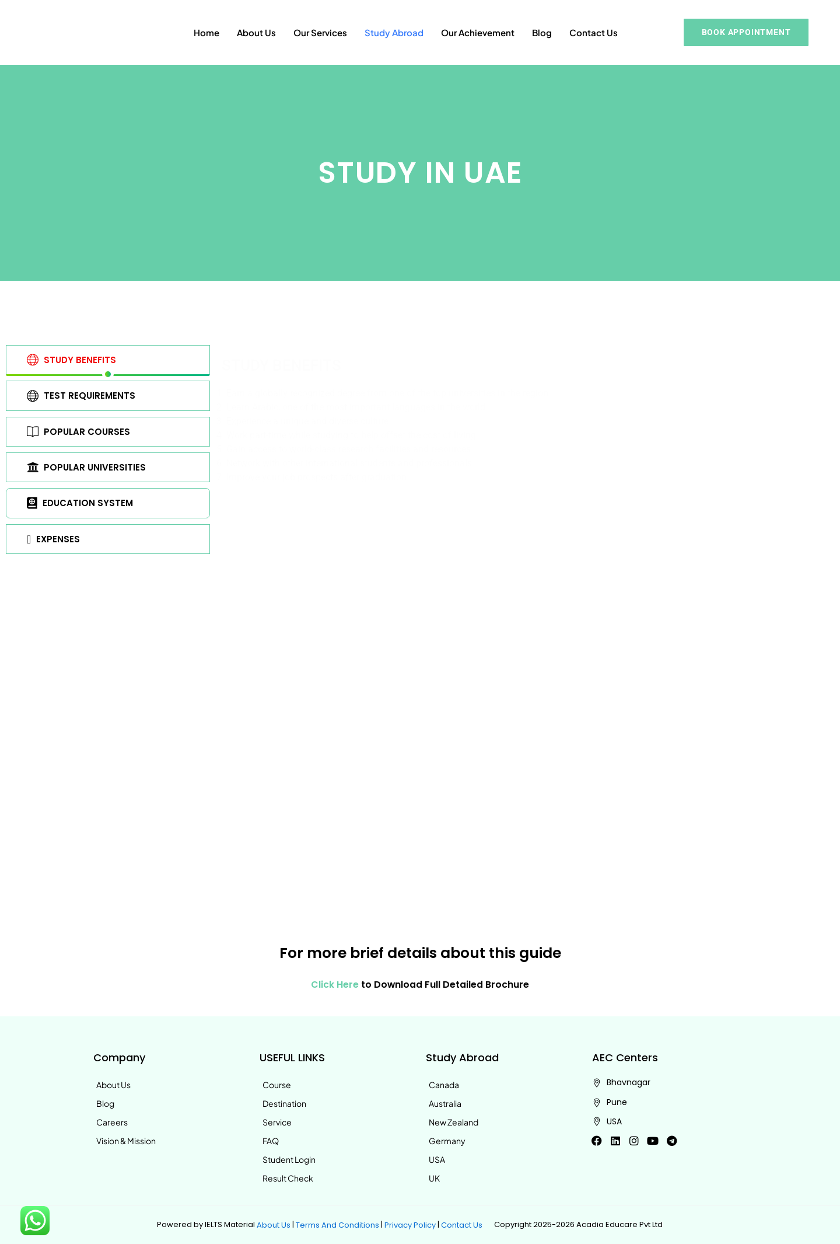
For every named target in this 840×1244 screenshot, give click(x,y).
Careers (112, 1122)
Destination (284, 1103)
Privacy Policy (410, 1224)
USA (437, 1159)
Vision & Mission (126, 1140)
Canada (444, 1084)
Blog (542, 32)
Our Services (320, 32)
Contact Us (593, 32)
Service (277, 1122)
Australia (445, 1103)
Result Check (287, 1178)
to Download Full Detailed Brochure (420, 985)
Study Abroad (394, 32)
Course (276, 1084)
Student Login (289, 1159)
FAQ (270, 1140)
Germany (447, 1140)
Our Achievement (477, 32)
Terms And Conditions (337, 1224)
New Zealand (453, 1122)
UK (434, 1178)
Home (206, 32)
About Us (256, 32)
